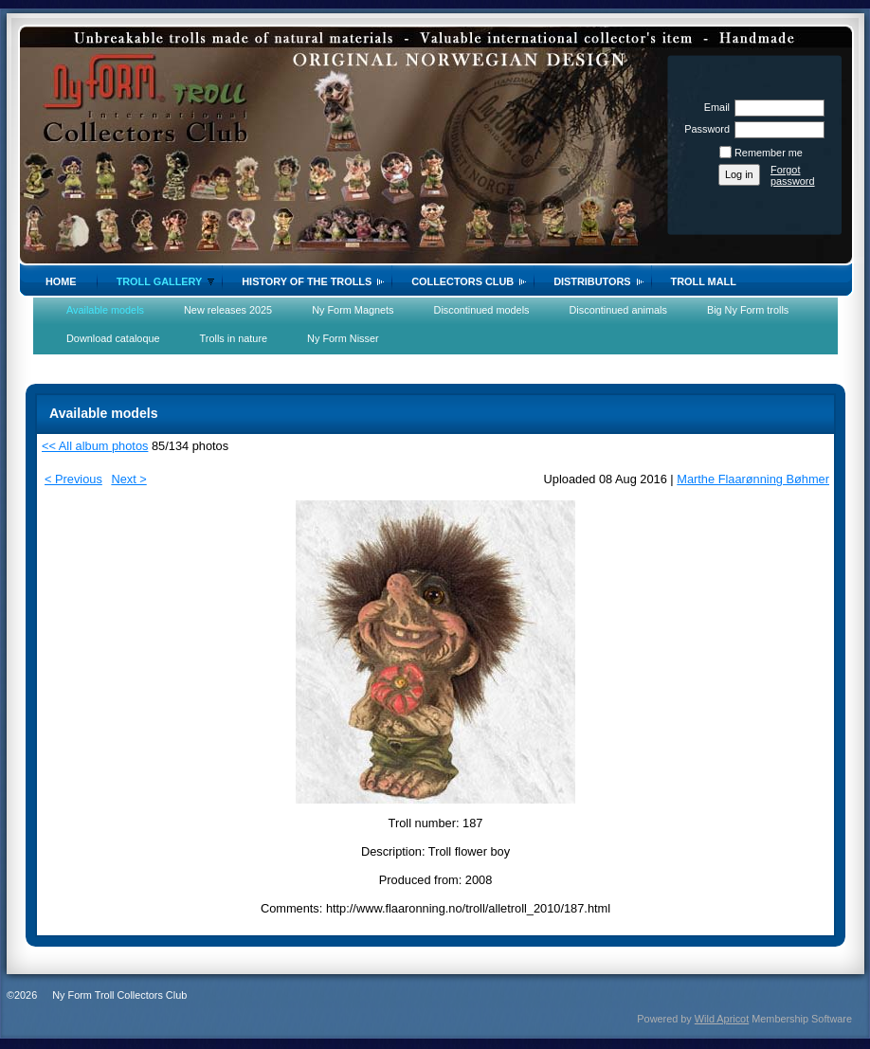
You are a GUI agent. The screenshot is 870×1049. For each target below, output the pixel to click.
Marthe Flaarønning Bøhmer (753, 479)
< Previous (73, 479)
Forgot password (792, 175)
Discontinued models (482, 310)
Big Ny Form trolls (747, 310)
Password (704, 129)
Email (714, 107)
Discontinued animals (618, 310)
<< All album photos (95, 446)
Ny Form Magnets (352, 310)
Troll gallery (160, 281)
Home (61, 281)
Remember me (768, 152)
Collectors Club (462, 281)
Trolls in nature (234, 338)
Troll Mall (703, 281)
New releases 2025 (228, 310)
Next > (128, 479)
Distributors (591, 281)
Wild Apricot (722, 1018)
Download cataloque (113, 338)
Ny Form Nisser (343, 338)
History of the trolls (307, 281)
